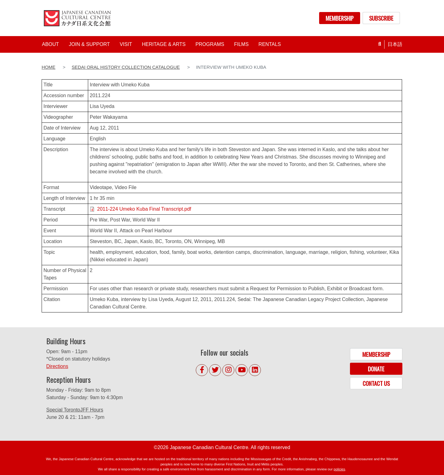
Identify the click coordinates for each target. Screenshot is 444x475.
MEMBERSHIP (340, 18)
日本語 (395, 44)
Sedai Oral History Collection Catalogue (126, 67)
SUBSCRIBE (381, 18)
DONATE (376, 369)
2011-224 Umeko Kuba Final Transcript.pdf (144, 209)
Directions (57, 366)
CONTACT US (376, 383)
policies (339, 469)
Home (49, 67)
